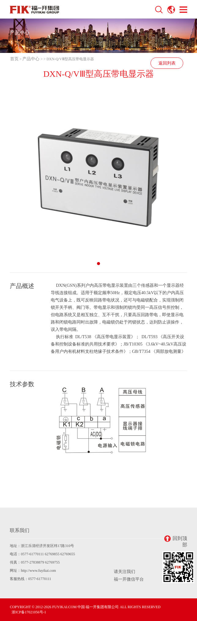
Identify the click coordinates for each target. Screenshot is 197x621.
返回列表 (167, 63)
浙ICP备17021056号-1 (29, 612)
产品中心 (30, 59)
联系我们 (19, 530)
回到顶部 (175, 541)
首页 (14, 59)
